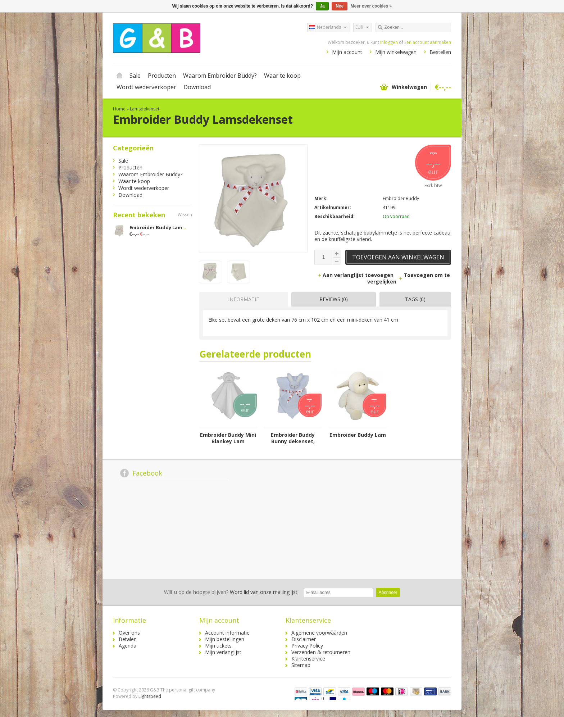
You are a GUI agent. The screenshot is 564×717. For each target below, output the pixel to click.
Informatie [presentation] (243, 299)
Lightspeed (149, 696)
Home (119, 75)
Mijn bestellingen (224, 639)
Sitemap (300, 665)
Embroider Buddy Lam (357, 435)
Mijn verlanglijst (223, 652)
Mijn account (347, 52)
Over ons (129, 632)
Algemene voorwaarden (319, 632)
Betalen (128, 639)
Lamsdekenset (144, 109)
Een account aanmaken (427, 42)
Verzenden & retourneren (320, 652)
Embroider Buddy (401, 198)
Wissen (185, 215)
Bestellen (440, 52)
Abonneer (387, 592)
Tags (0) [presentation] (415, 299)
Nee (340, 6)
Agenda (127, 645)
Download (197, 87)
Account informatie (227, 632)
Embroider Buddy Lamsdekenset (168, 227)
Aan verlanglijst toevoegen (356, 275)
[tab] (242, 299)
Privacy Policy (307, 645)
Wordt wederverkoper (146, 87)
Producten (162, 76)
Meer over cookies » (371, 6)
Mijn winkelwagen (396, 52)
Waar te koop (282, 76)
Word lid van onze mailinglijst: (231, 592)
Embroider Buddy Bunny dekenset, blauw (293, 438)
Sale (135, 76)
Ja (322, 6)
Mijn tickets (218, 645)
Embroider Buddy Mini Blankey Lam (228, 438)
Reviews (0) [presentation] (333, 299)
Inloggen (389, 42)
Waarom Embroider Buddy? (220, 76)
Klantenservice (308, 658)
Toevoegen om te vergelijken (408, 278)
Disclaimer (303, 639)
